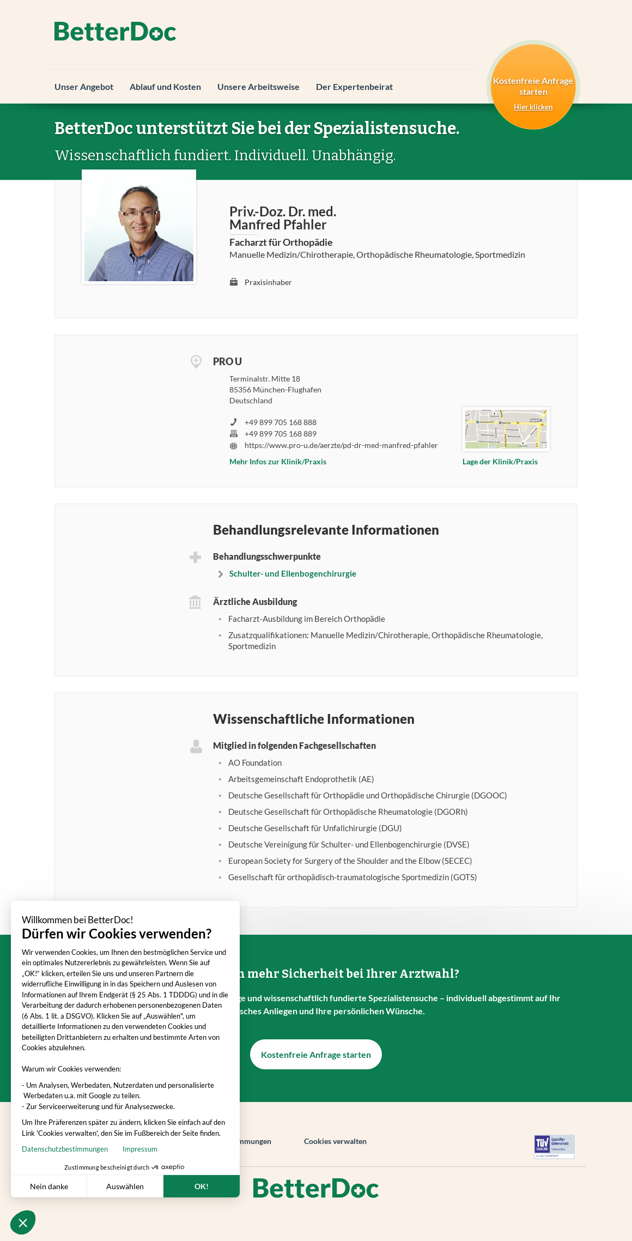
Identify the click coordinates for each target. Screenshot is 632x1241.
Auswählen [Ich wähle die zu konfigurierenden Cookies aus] (69, 1186)
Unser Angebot (83, 86)
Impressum (84, 1149)
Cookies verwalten (335, 1141)
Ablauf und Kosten (165, 86)
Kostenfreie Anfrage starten (316, 1054)
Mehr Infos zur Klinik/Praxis (277, 461)
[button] (23, 1222)
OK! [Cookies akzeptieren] (146, 1186)
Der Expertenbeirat (354, 86)
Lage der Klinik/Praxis (500, 461)
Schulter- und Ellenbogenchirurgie (292, 573)
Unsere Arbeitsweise (258, 86)
